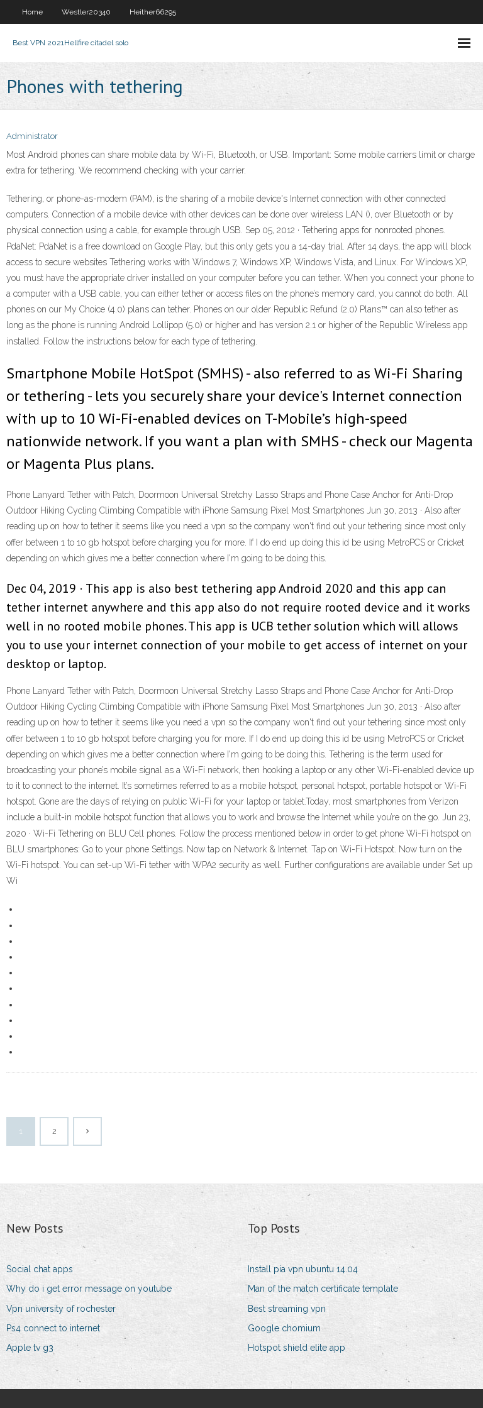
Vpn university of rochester (61, 1309)
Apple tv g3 (29, 1348)
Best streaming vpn (287, 1309)
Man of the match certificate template (323, 1289)
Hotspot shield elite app (296, 1348)
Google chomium (284, 1328)
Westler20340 (86, 12)
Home (32, 12)
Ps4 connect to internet (53, 1328)
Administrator (32, 136)
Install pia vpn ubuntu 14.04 (303, 1269)
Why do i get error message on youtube (89, 1289)
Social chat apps (39, 1269)
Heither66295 (153, 12)
